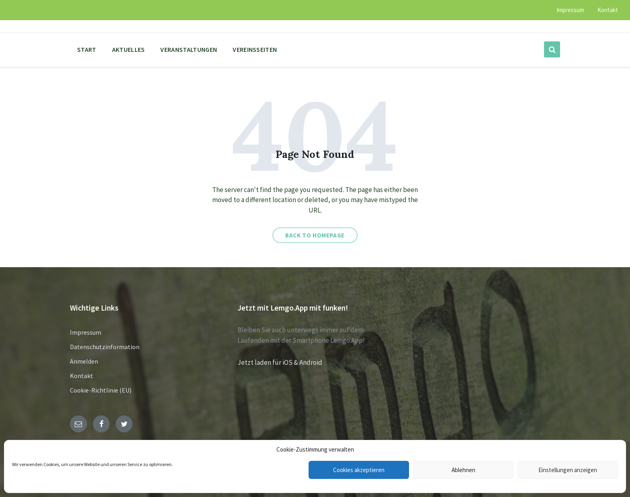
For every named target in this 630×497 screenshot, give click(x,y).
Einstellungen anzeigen (567, 470)
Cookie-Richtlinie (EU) (100, 390)
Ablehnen (463, 470)
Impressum (85, 332)
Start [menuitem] (86, 49)
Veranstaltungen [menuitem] (188, 49)
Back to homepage (315, 235)
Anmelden (84, 361)
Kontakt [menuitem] (607, 10)
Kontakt (81, 376)
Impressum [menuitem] (570, 10)
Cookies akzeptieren (359, 470)
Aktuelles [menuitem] (128, 49)
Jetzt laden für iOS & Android (279, 362)
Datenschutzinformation (104, 347)
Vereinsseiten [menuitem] (255, 49)
